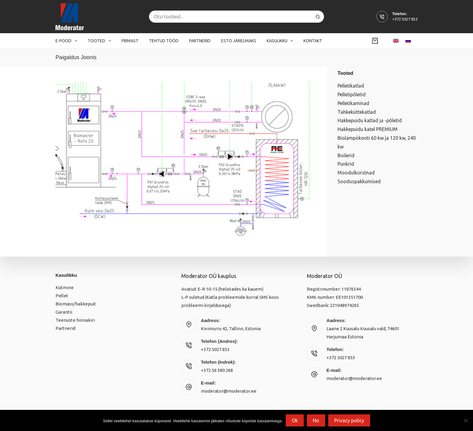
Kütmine (65, 287)
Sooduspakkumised (359, 181)
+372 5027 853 (404, 19)
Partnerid (200, 40)
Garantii (64, 311)
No (316, 420)
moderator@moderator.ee (228, 391)
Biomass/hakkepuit (76, 303)
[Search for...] (230, 17)
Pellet (62, 295)
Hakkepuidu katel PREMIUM (368, 129)
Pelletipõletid (352, 94)
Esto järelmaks (238, 40)
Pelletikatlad (351, 85)
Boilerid (346, 155)
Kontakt (312, 40)
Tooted (100, 40)
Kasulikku (281, 40)
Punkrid (346, 164)
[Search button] (318, 17)
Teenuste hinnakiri (75, 320)
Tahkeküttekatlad (357, 112)
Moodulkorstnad (356, 172)
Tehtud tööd (164, 40)
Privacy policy (349, 420)
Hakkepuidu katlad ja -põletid (370, 120)
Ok (295, 420)
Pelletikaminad (353, 103)
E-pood (68, 40)
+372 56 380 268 (217, 370)
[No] (465, 420)
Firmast (130, 40)
